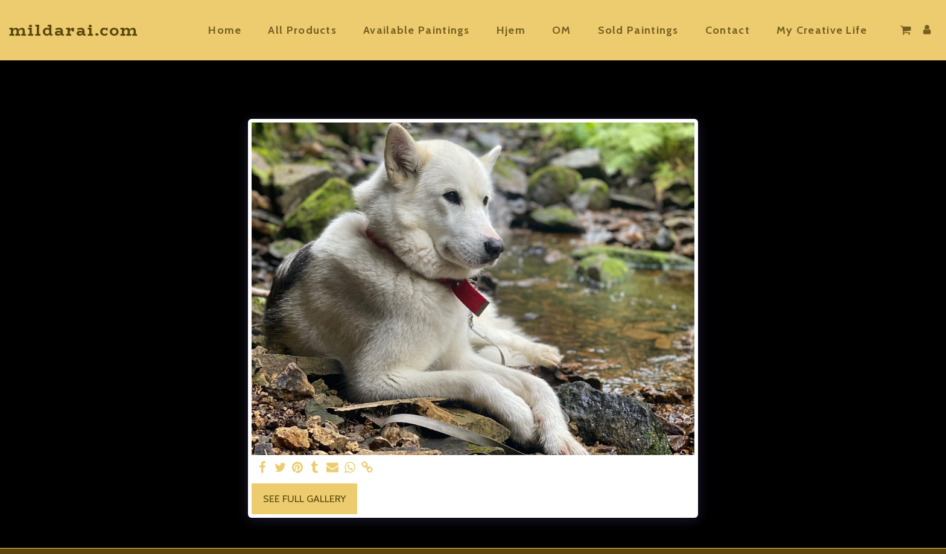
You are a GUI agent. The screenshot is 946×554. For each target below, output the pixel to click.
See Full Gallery (304, 498)
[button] (828, 30)
